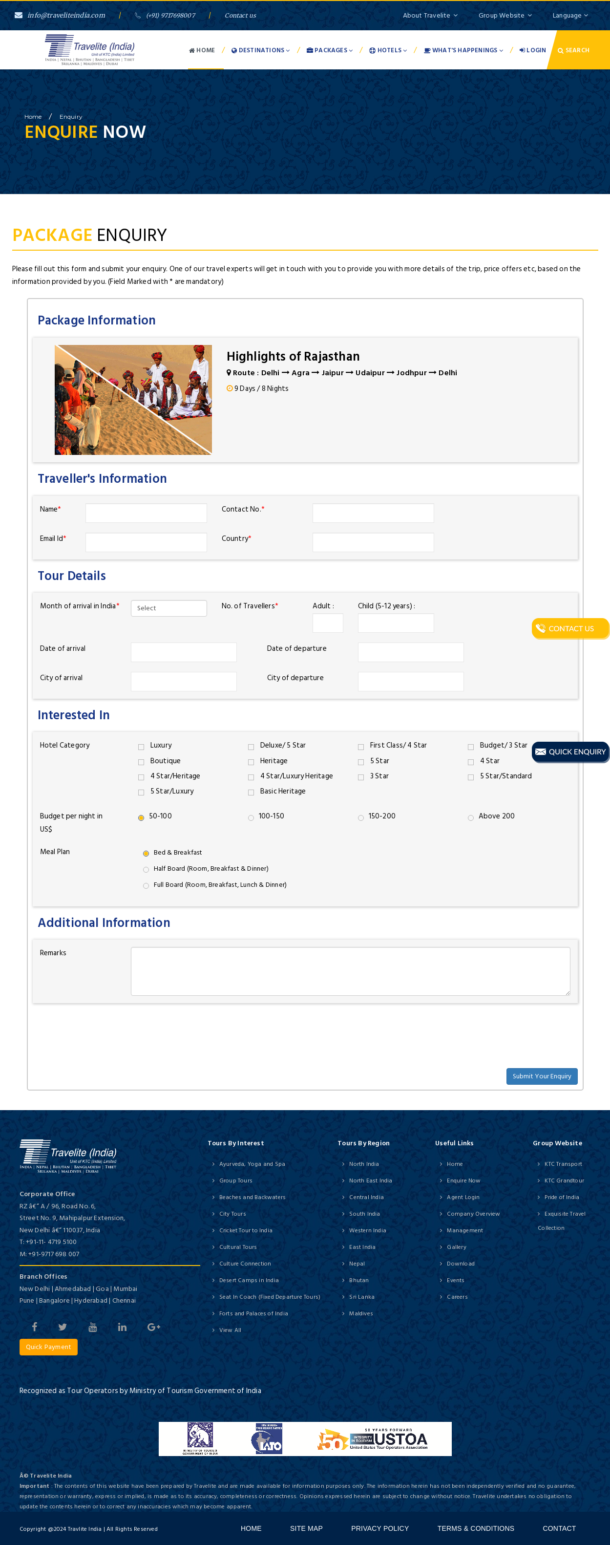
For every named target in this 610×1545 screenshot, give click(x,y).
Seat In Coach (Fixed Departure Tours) (269, 1297)
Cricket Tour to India (246, 1230)
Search (573, 50)
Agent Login (463, 1197)
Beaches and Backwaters (252, 1197)
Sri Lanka (362, 1297)
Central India (366, 1197)
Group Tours (235, 1180)
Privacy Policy (380, 1528)
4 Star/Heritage (169, 776)
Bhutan (359, 1280)
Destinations (260, 50)
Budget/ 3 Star (498, 745)
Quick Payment (49, 1346)
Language (570, 15)
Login (533, 50)
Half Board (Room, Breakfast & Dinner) (206, 868)
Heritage (268, 761)
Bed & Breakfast (173, 852)
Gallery (456, 1247)
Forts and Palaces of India (253, 1313)
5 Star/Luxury (166, 791)
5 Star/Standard (500, 776)
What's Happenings (463, 50)
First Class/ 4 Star (392, 745)
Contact (559, 1528)
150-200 (377, 816)
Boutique (159, 761)
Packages (330, 50)
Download (461, 1263)
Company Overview (473, 1214)
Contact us (240, 15)
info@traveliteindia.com (60, 15)
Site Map (306, 1528)
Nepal (357, 1263)
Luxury (154, 745)
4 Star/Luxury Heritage (291, 776)
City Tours (232, 1214)
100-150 (266, 816)
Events (455, 1280)
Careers (457, 1297)
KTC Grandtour (564, 1180)
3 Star (373, 776)
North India (364, 1164)
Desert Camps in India (249, 1280)
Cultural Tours (238, 1247)
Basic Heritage (277, 791)
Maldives (361, 1313)
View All (230, 1330)
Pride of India (562, 1197)
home (33, 116)
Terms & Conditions (476, 1528)
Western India (367, 1230)
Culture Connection (245, 1263)
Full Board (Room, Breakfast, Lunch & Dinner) (215, 884)
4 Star (484, 761)
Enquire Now (464, 1180)
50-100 (155, 816)
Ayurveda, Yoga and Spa (252, 1164)
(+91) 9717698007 (164, 15)
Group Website (505, 15)
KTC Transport (563, 1164)
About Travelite (430, 15)
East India (362, 1247)
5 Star (373, 761)
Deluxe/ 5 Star (277, 745)
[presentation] (107, 1029)
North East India (370, 1180)
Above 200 (491, 816)
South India (364, 1214)
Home (202, 50)
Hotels (388, 50)
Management (465, 1230)
